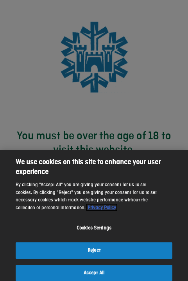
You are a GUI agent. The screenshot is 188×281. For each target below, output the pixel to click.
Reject (94, 254)
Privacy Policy (102, 211)
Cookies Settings (94, 232)
